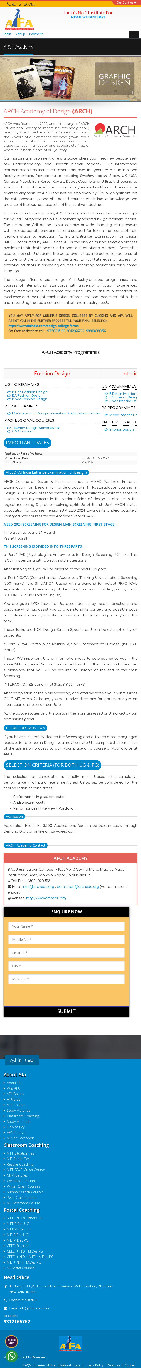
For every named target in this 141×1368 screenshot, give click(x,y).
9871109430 (29, 1300)
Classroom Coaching (23, 1116)
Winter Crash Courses (23, 1186)
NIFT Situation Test (21, 1153)
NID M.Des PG (17, 1240)
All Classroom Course (23, 1203)
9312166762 (75, 331)
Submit (66, 1011)
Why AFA (13, 1088)
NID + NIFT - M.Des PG (24, 1262)
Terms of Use (46, 1365)
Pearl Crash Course (21, 1197)
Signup (20, 34)
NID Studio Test (19, 1158)
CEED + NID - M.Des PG (25, 1251)
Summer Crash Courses (25, 1192)
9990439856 (96, 331)
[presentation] (44, 997)
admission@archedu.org (78, 887)
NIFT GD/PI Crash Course (26, 1169)
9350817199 (56, 331)
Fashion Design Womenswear (36, 428)
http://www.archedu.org (46, 898)
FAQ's (28, 1365)
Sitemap (114, 1365)
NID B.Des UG (17, 1234)
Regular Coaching (20, 1164)
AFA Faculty (15, 1094)
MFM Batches (17, 1175)
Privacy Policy (94, 1365)
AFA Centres (16, 1132)
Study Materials (19, 1110)
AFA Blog (13, 1099)
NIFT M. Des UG (19, 1229)
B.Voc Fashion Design (29, 399)
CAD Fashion (22, 431)
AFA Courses (16, 1105)
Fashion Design (52, 373)
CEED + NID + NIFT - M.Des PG (30, 1257)
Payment (36, 34)
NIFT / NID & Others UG (25, 1218)
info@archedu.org (38, 887)
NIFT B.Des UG (18, 1223)
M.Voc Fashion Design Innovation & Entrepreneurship (56, 413)
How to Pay (15, 1127)
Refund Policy (70, 1365)
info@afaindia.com (34, 1308)
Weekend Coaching (21, 1181)
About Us (14, 1082)
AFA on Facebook (20, 1138)
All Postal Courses (21, 1268)
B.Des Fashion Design (29, 392)
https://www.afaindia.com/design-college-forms (43, 326)
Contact (130, 1365)
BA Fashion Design (27, 395)
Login (6, 34)
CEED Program (18, 1245)
